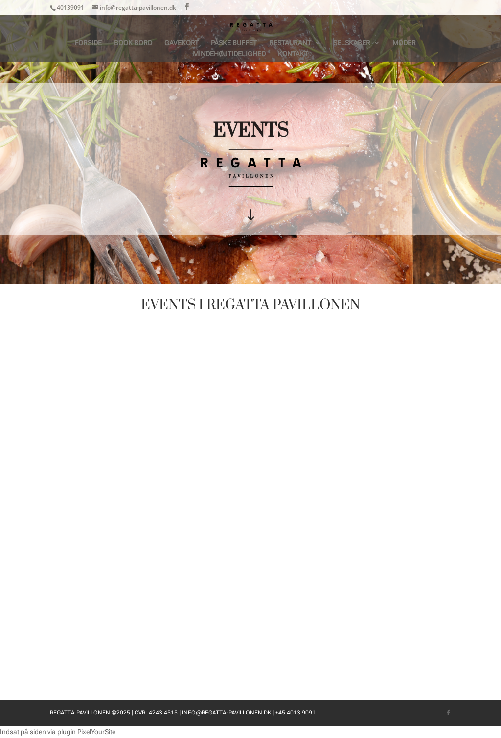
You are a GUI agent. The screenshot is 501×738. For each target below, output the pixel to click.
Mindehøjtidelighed (229, 54)
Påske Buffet (234, 43)
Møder (404, 43)
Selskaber (351, 43)
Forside (88, 43)
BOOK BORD (133, 43)
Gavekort (181, 43)
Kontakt (293, 54)
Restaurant (290, 43)
